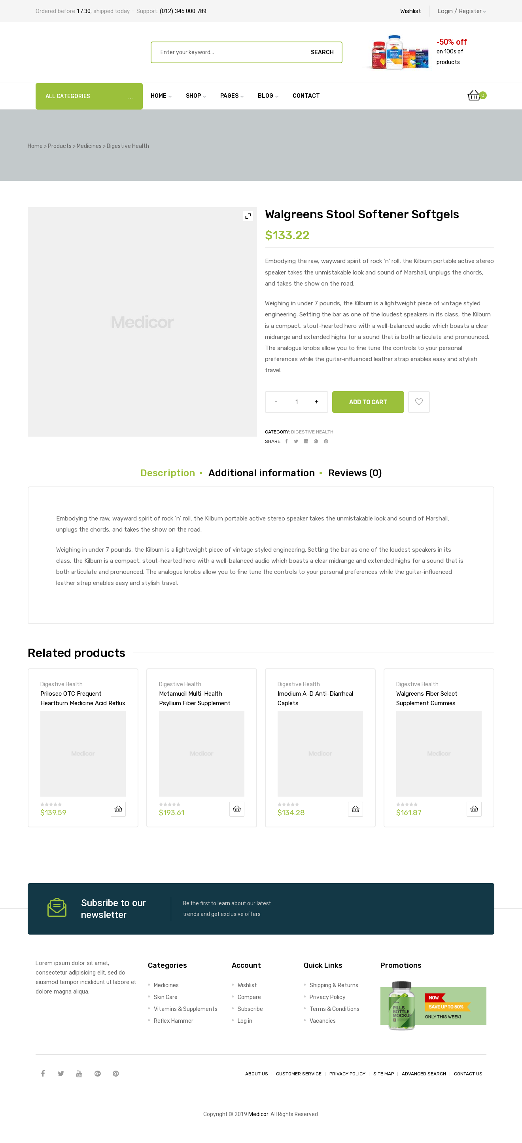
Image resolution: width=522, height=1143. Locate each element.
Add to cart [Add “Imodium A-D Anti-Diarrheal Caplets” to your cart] (355, 809)
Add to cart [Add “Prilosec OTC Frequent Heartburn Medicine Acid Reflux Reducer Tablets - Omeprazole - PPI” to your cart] (118, 809)
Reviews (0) (355, 473)
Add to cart (368, 402)
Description (167, 473)
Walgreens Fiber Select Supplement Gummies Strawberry (427, 698)
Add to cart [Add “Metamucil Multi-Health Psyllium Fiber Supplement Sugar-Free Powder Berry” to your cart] (236, 809)
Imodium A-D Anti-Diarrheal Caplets (315, 698)
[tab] (167, 473)
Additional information (261, 473)
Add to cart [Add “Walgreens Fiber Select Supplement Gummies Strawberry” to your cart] (474, 809)
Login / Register (461, 11)
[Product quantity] (296, 402)
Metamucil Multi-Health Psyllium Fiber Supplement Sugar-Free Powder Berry (195, 698)
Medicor (258, 1114)
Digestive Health (312, 432)
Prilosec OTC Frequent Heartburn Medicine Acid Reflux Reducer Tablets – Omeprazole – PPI (82, 698)
